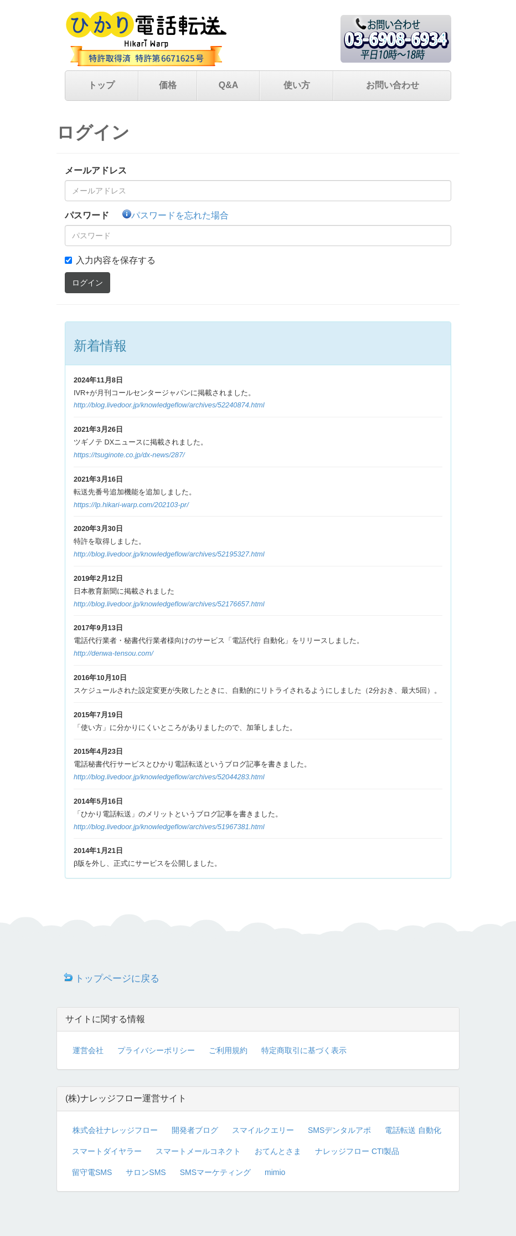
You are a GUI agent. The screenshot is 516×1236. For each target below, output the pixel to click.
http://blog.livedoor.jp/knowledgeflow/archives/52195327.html (169, 554)
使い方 (296, 85)
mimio (275, 1172)
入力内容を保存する (116, 260)
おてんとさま (278, 1151)
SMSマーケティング (215, 1172)
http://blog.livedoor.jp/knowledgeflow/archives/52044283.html (169, 777)
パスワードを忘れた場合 (175, 215)
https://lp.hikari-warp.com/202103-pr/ (131, 504)
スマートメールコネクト (198, 1151)
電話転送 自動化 (413, 1130)
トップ (101, 85)
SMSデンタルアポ (339, 1130)
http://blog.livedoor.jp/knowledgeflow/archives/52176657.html (169, 604)
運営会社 (88, 1050)
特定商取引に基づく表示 (304, 1050)
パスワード (87, 215)
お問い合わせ (392, 85)
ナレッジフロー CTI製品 (357, 1151)
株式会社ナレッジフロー (115, 1130)
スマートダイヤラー (107, 1151)
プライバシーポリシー (156, 1050)
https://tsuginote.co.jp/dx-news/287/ (129, 455)
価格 (168, 85)
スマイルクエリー (263, 1130)
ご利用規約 (228, 1050)
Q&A (229, 85)
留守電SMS (92, 1172)
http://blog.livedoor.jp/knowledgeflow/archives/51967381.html (169, 827)
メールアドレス (96, 170)
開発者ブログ (195, 1130)
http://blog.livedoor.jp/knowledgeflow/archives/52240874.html (169, 405)
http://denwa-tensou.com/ (113, 653)
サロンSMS (146, 1172)
